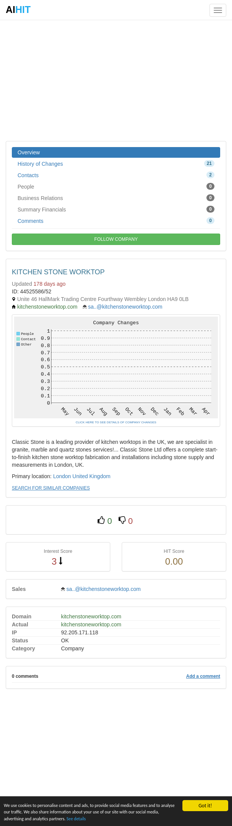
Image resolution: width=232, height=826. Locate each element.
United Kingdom (91, 476)
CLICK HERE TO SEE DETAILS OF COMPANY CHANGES (116, 422)
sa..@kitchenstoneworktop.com (125, 307)
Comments (116, 220)
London (62, 476)
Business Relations (116, 197)
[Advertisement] (116, 80)
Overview (29, 152)
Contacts (116, 174)
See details (136, 818)
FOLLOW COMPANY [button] (116, 239)
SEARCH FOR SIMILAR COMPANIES (51, 488)
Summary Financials (116, 209)
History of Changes (116, 163)
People (116, 186)
